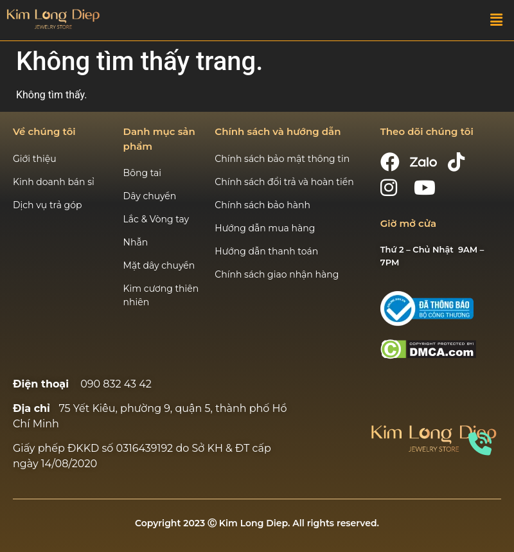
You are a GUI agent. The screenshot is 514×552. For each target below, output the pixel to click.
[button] (497, 20)
